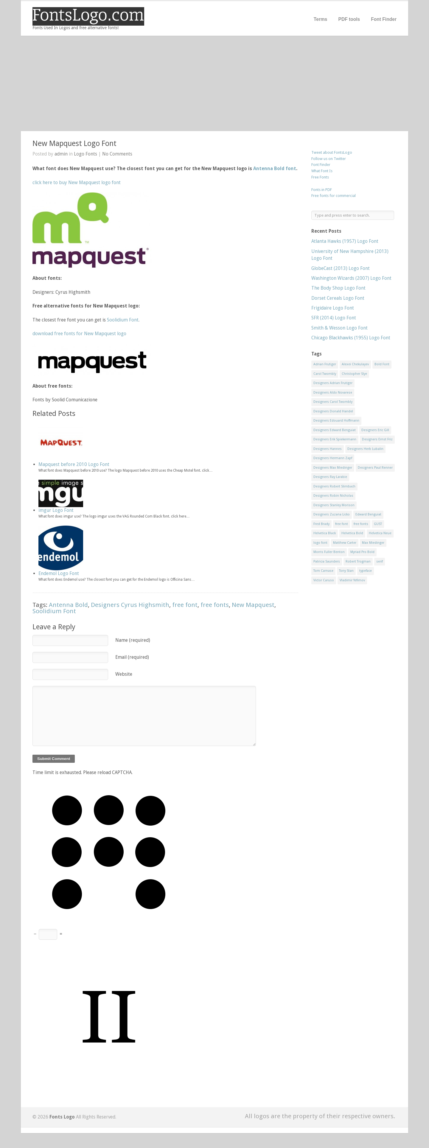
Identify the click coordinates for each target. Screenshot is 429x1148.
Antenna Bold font (274, 168)
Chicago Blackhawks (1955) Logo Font (350, 338)
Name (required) (132, 640)
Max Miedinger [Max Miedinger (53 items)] (373, 543)
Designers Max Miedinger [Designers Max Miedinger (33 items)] (332, 468)
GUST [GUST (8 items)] (378, 524)
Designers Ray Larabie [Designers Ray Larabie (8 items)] (330, 477)
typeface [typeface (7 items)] (365, 571)
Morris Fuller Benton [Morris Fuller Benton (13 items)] (329, 552)
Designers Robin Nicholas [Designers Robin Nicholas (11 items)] (333, 496)
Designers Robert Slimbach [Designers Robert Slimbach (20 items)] (334, 486)
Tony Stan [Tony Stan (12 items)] (346, 571)
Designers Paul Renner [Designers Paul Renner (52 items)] (375, 468)
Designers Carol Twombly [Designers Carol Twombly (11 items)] (332, 402)
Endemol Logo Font (58, 573)
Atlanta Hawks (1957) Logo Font (344, 241)
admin (61, 154)
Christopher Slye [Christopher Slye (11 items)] (354, 374)
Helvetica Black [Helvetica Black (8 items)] (324, 533)
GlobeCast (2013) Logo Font (340, 268)
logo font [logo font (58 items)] (320, 543)
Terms (320, 19)
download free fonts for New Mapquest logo (79, 333)
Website (123, 674)
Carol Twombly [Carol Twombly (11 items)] (324, 374)
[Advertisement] (214, 83)
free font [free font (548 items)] (341, 524)
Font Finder (384, 19)
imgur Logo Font (56, 510)
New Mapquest (253, 604)
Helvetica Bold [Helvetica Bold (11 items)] (352, 533)
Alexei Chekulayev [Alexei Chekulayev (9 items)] (355, 364)
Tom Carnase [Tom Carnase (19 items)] (323, 571)
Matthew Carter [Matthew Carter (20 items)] (344, 543)
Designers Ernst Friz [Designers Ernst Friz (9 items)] (377, 439)
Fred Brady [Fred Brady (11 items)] (321, 524)
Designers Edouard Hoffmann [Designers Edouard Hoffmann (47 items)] (336, 420)
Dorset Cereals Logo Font (337, 298)
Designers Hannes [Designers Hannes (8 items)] (327, 449)
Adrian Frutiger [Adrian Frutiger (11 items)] (324, 364)
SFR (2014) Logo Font (333, 318)
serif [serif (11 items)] (379, 561)
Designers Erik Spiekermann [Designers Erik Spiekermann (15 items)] (334, 439)
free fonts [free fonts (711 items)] (361, 524)
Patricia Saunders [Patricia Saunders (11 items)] (326, 561)
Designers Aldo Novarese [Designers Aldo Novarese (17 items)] (332, 392)
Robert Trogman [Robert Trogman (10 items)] (358, 561)
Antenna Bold (68, 604)
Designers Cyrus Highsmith (130, 604)
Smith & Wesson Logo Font (339, 328)
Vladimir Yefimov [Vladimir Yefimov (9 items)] (352, 580)
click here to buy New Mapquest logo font (76, 182)
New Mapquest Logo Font (74, 143)
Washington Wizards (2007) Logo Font (351, 278)
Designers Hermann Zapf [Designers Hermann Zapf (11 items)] (332, 458)
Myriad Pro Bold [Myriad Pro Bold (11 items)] (362, 552)
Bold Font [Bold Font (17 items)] (381, 364)
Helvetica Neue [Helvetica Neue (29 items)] (380, 533)
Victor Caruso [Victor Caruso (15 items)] (323, 580)
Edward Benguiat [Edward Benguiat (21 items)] (368, 514)
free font (185, 604)
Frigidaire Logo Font (332, 308)
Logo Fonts (85, 154)
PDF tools (349, 19)
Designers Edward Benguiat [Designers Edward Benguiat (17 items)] (334, 430)
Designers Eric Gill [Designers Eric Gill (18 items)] (375, 430)
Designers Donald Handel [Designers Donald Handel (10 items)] (333, 411)
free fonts (214, 604)
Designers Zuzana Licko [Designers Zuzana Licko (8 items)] (331, 514)
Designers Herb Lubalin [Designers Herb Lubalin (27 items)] (365, 449)
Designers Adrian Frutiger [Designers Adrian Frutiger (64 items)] (332, 383)
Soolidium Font (123, 320)
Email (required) (132, 657)
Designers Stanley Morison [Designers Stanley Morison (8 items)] (334, 505)
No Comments (117, 154)
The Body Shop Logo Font (338, 288)
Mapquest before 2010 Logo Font (73, 464)
